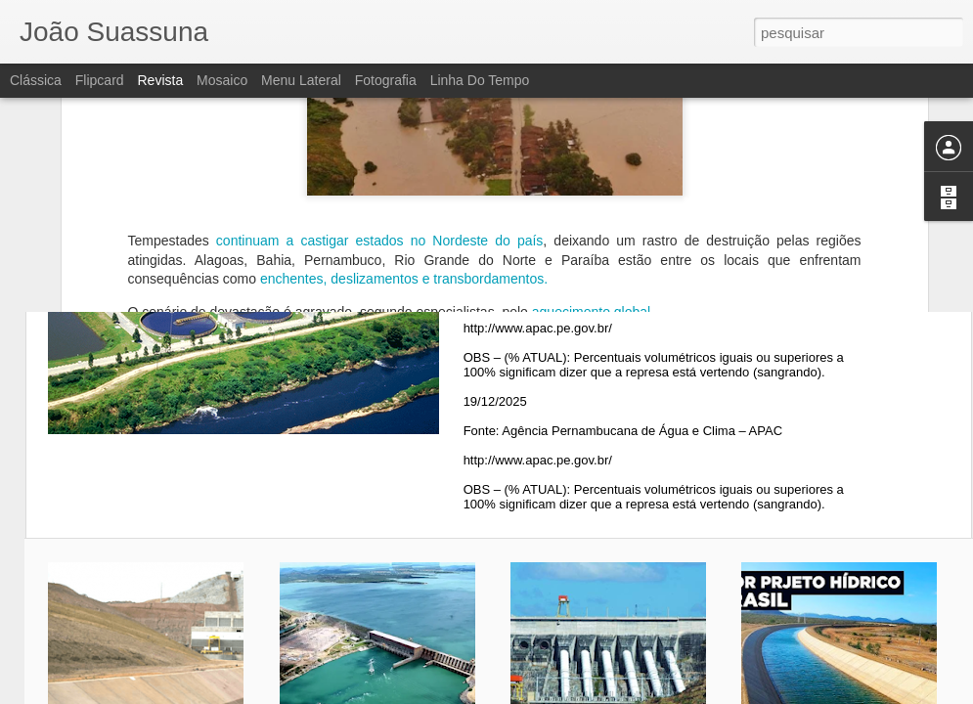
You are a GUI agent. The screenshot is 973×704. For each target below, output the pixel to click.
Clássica (36, 80)
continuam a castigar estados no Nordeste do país (376, 132)
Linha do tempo (480, 80)
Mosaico (222, 80)
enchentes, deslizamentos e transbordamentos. (404, 170)
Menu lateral (301, 80)
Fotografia (386, 80)
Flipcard (99, 80)
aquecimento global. (591, 203)
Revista (160, 80)
